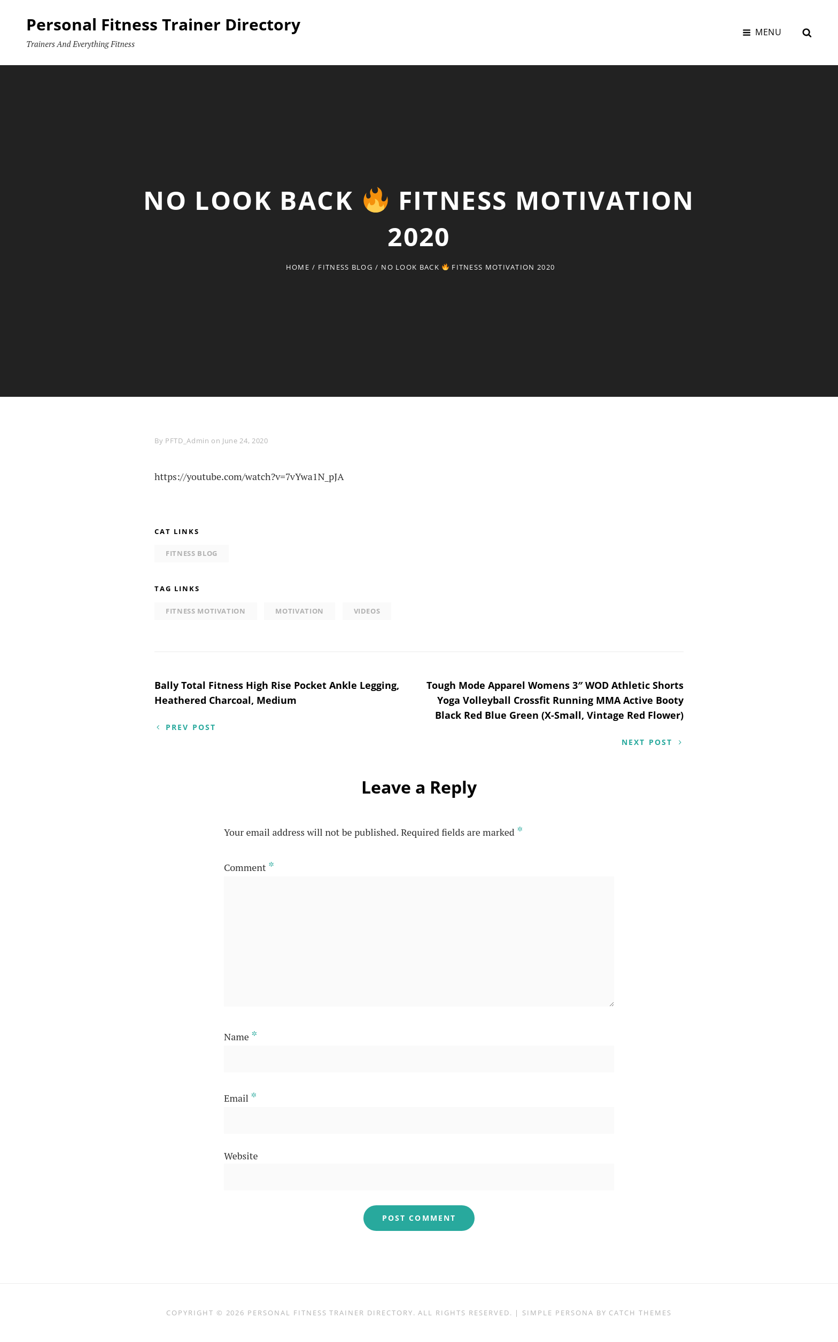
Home (297, 267)
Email (240, 1098)
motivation (299, 611)
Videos (367, 611)
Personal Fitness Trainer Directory (163, 24)
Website (241, 1155)
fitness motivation (206, 611)
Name (240, 1036)
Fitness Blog (345, 267)
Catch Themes (640, 1312)
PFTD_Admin (187, 440)
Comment (249, 867)
